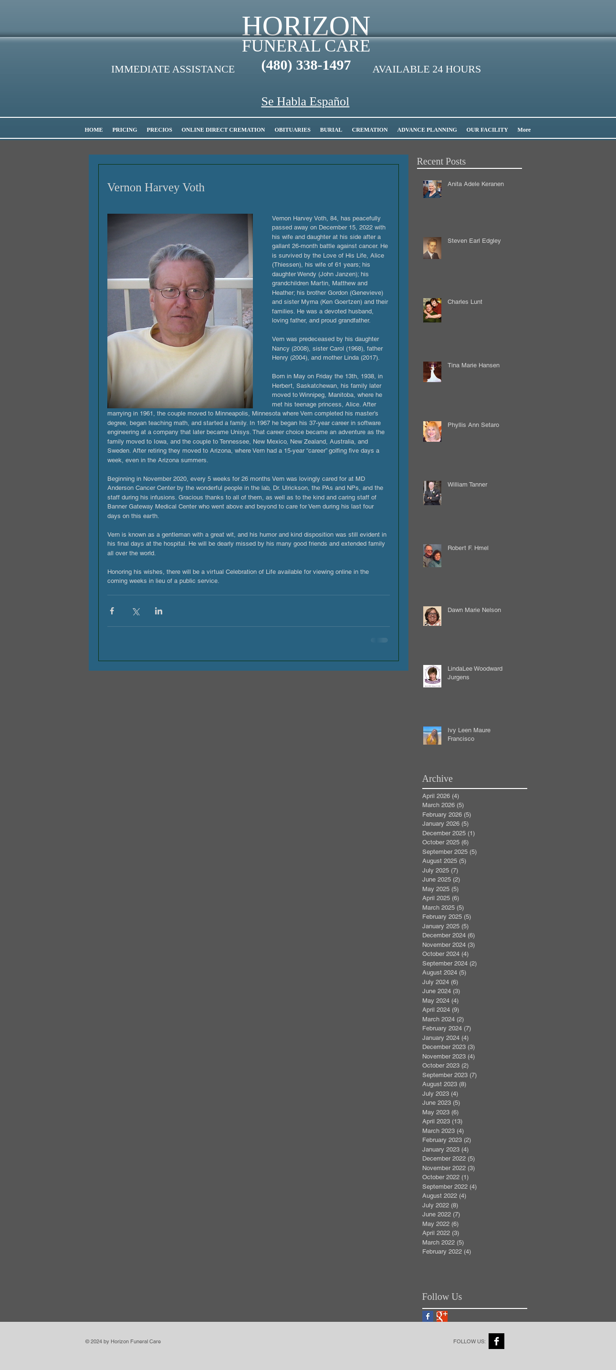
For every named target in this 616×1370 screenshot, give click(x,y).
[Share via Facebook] (111, 610)
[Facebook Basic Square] (427, 1316)
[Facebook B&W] (496, 1341)
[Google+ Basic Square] (442, 1316)
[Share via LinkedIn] (158, 610)
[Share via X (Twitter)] (135, 610)
